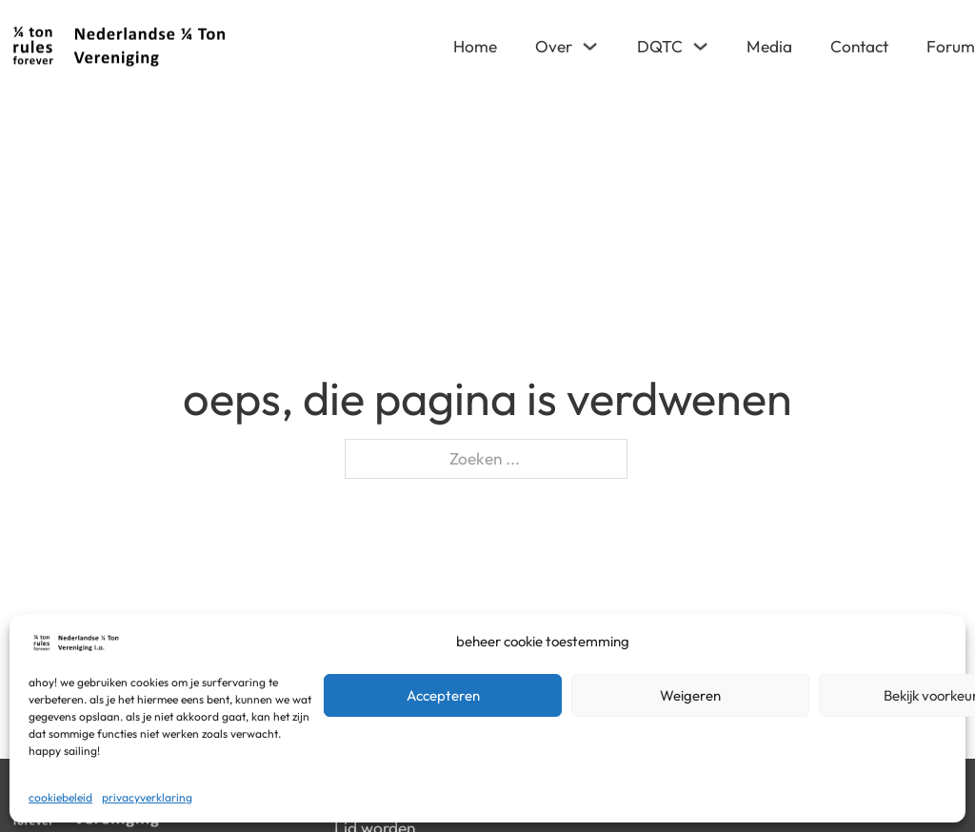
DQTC (660, 46)
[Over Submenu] (590, 46)
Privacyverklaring (147, 797)
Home (475, 46)
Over (553, 46)
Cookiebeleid (60, 797)
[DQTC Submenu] (700, 46)
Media (769, 46)
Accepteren (443, 695)
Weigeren (690, 695)
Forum (950, 46)
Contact (859, 46)
